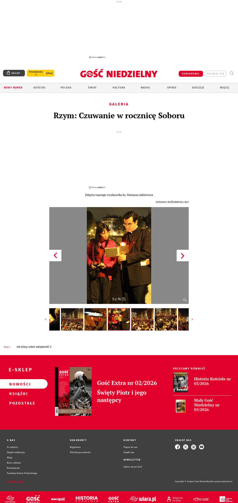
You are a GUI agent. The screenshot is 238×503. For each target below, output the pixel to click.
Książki (17, 390)
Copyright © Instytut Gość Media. (190, 478)
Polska (66, 87)
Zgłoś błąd (15, 478)
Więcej (224, 87)
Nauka (145, 87)
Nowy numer (13, 87)
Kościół (39, 87)
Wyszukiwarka (231, 73)
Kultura (119, 87)
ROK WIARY (22, 343)
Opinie (171, 87)
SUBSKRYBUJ (191, 73)
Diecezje (198, 87)
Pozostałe (17, 400)
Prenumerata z (36, 73)
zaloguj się (215, 73)
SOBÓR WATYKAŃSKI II (39, 343)
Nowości (17, 381)
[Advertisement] (119, 29)
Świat (92, 87)
